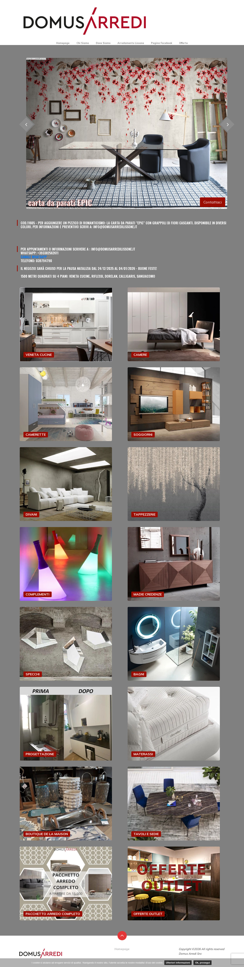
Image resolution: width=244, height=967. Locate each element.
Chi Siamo (83, 43)
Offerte (183, 43)
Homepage (63, 43)
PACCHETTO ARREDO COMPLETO (53, 914)
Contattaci (212, 202)
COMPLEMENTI (37, 594)
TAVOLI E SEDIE (146, 834)
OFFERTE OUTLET (148, 914)
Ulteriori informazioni (178, 962)
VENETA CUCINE (39, 355)
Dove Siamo (103, 43)
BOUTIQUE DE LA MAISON (47, 834)
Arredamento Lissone (130, 43)
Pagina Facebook (161, 43)
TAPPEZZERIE (144, 514)
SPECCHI (33, 674)
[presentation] (227, 124)
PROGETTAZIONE (40, 754)
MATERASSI (143, 754)
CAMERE (140, 355)
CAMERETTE (36, 434)
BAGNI (139, 674)
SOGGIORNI (143, 434)
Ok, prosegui (202, 962)
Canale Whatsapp (34, 256)
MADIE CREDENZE (148, 594)
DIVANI (31, 514)
